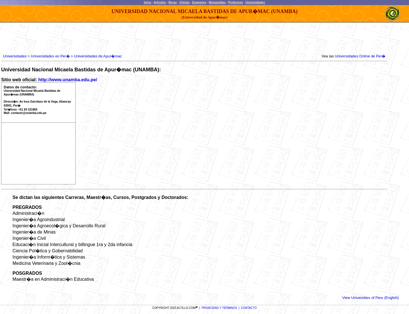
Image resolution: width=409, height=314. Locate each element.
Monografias (217, 2)
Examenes (199, 2)
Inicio (147, 2)
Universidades (255, 2)
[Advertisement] (105, 38)
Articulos (160, 2)
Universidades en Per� (50, 56)
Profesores (235, 2)
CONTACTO (249, 307)
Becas (172, 2)
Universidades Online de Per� (360, 56)
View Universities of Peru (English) (370, 298)
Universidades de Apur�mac (98, 56)
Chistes (184, 2)
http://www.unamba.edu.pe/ (67, 79)
